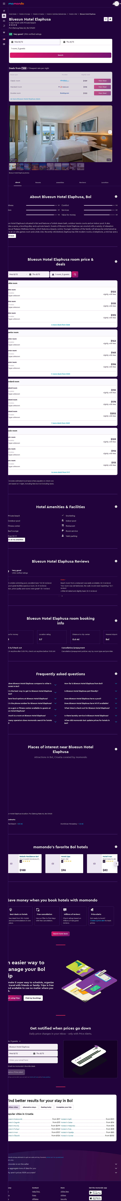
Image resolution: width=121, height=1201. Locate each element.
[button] (4, 3)
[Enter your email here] (39, 1023)
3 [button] (28, 70)
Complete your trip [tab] (71, 1071)
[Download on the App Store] (97, 1164)
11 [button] (34, 75)
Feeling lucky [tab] (54, 1071)
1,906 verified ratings (40, 34)
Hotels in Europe (32, 14)
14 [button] (51, 75)
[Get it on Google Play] (97, 1159)
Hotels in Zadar (70, 1086)
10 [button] (28, 75)
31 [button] (28, 92)
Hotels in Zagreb (21, 1086)
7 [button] (50, 70)
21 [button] (51, 81)
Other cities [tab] (21, 1071)
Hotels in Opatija (71, 1096)
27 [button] (45, 87)
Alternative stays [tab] (37, 1071)
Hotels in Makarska (72, 1089)
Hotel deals (20, 14)
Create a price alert (99, 879)
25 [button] (34, 87)
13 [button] (45, 75)
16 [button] (23, 81)
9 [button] (22, 75)
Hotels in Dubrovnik (22, 1083)
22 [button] (57, 81)
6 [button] (45, 70)
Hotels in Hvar (20, 1096)
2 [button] (22, 70)
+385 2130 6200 (24, 31)
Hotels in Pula (70, 1092)
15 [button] (57, 75)
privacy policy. (53, 1040)
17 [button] (28, 81)
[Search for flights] (4, 11)
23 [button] (23, 87)
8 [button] (56, 70)
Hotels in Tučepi (21, 1092)
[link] (64, 895)
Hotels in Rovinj (21, 1089)
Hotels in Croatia (46, 14)
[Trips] (4, 32)
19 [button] (40, 81)
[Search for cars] (4, 20)
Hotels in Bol (81, 14)
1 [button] (56, 64)
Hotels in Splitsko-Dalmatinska (64, 14)
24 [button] (28, 87)
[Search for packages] (4, 25)
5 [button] (39, 70)
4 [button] (34, 70)
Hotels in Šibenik (21, 1099)
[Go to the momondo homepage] (16, 3)
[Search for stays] (4, 15)
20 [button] (45, 81)
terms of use (42, 1040)
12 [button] (40, 75)
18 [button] (34, 81)
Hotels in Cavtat (71, 1099)
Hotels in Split (70, 1083)
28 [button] (51, 87)
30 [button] (23, 92)
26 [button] (40, 87)
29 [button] (57, 87)
